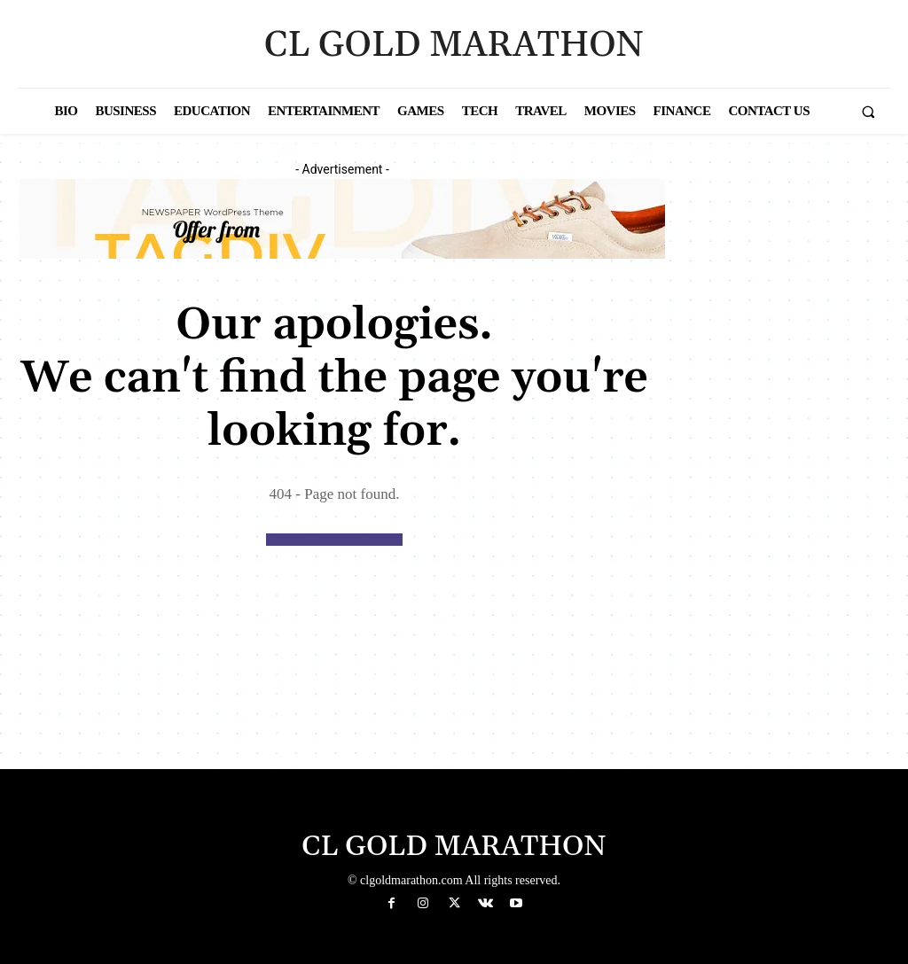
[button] (868, 111)
